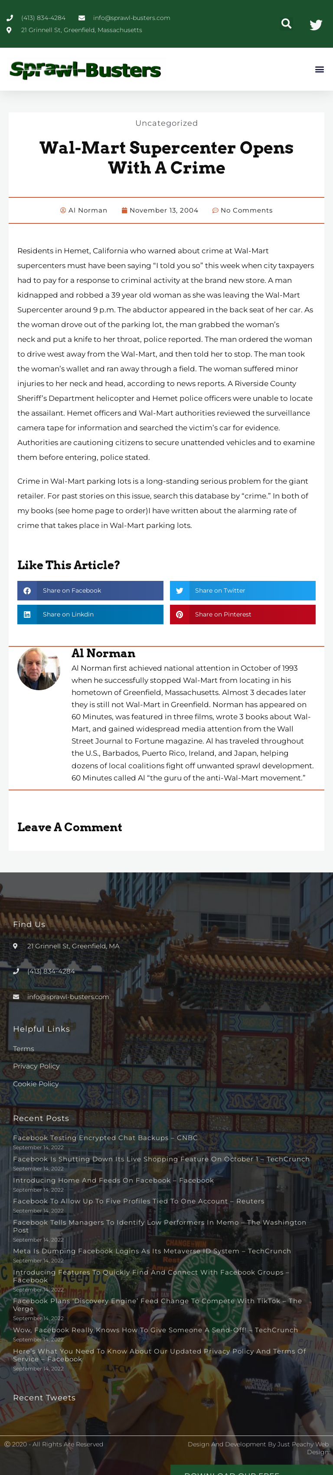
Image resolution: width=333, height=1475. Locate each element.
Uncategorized (166, 123)
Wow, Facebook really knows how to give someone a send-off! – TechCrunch (155, 1329)
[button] (286, 24)
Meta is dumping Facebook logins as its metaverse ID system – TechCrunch (152, 1250)
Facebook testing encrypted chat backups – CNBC (105, 1137)
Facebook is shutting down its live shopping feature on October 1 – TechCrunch (161, 1158)
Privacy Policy (36, 1066)
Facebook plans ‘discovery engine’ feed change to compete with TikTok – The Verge (157, 1304)
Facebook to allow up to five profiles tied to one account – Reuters (138, 1200)
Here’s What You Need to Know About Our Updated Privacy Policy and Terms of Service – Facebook (159, 1355)
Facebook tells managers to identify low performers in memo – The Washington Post (160, 1226)
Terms (23, 1048)
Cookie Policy (36, 1083)
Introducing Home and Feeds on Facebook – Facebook (113, 1180)
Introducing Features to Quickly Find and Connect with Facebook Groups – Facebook (151, 1276)
